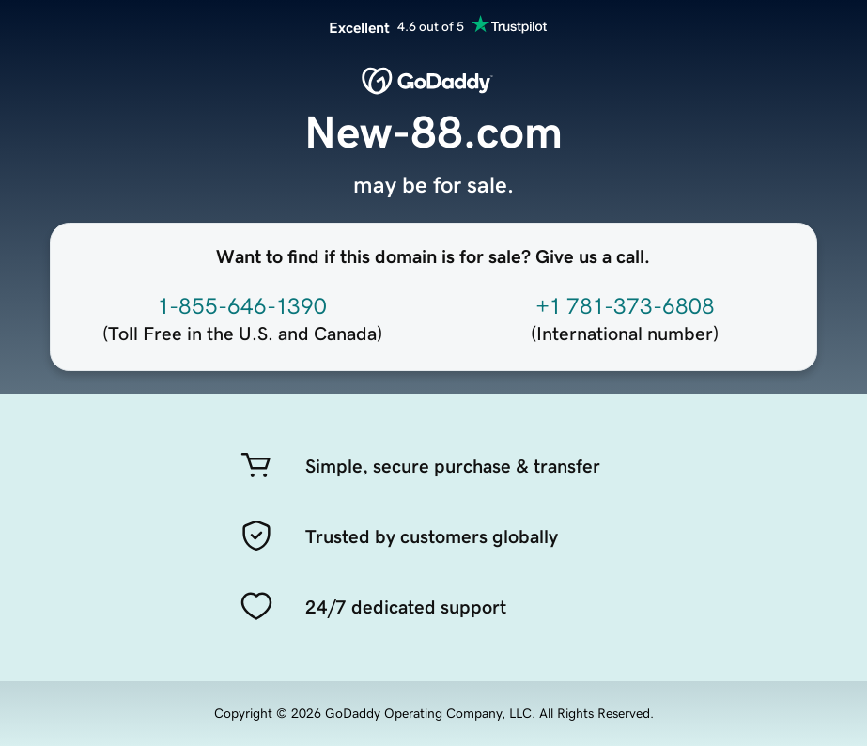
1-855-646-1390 (242, 306)
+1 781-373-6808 (625, 306)
